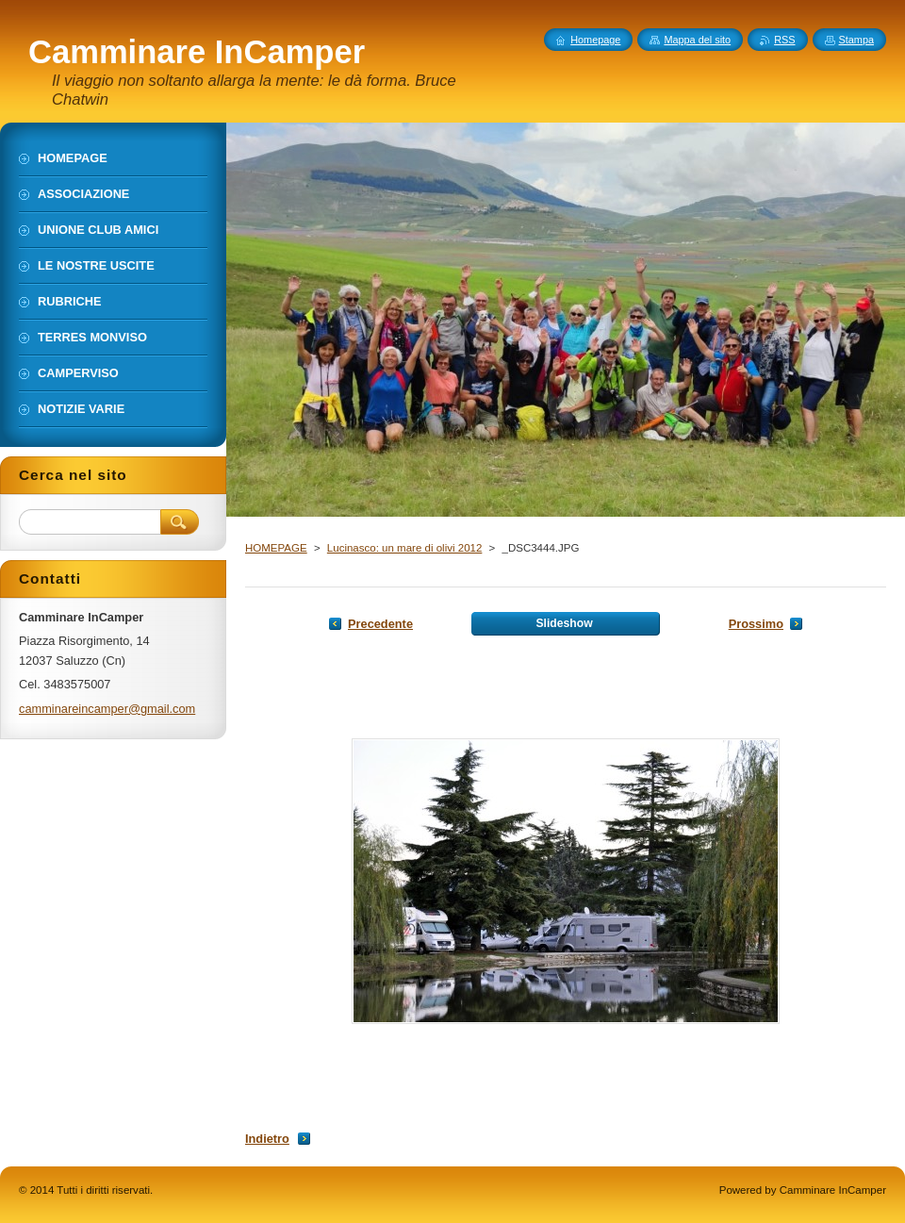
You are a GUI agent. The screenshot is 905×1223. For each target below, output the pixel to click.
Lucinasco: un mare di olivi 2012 (405, 548)
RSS (784, 39)
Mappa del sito (697, 39)
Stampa (856, 39)
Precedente (380, 624)
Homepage (595, 39)
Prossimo (756, 624)
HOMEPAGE (276, 548)
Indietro (267, 1139)
